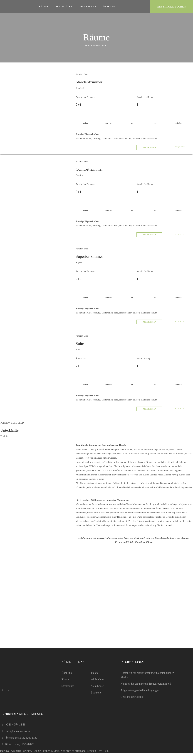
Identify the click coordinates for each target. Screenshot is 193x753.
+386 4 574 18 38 (15, 724)
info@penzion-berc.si (18, 731)
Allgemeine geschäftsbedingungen (140, 690)
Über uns (67, 672)
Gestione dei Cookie (132, 696)
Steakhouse (68, 686)
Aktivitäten (97, 679)
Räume (65, 679)
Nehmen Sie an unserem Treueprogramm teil (146, 683)
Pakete (95, 672)
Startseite (96, 692)
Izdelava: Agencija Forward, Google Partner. (25, 750)
